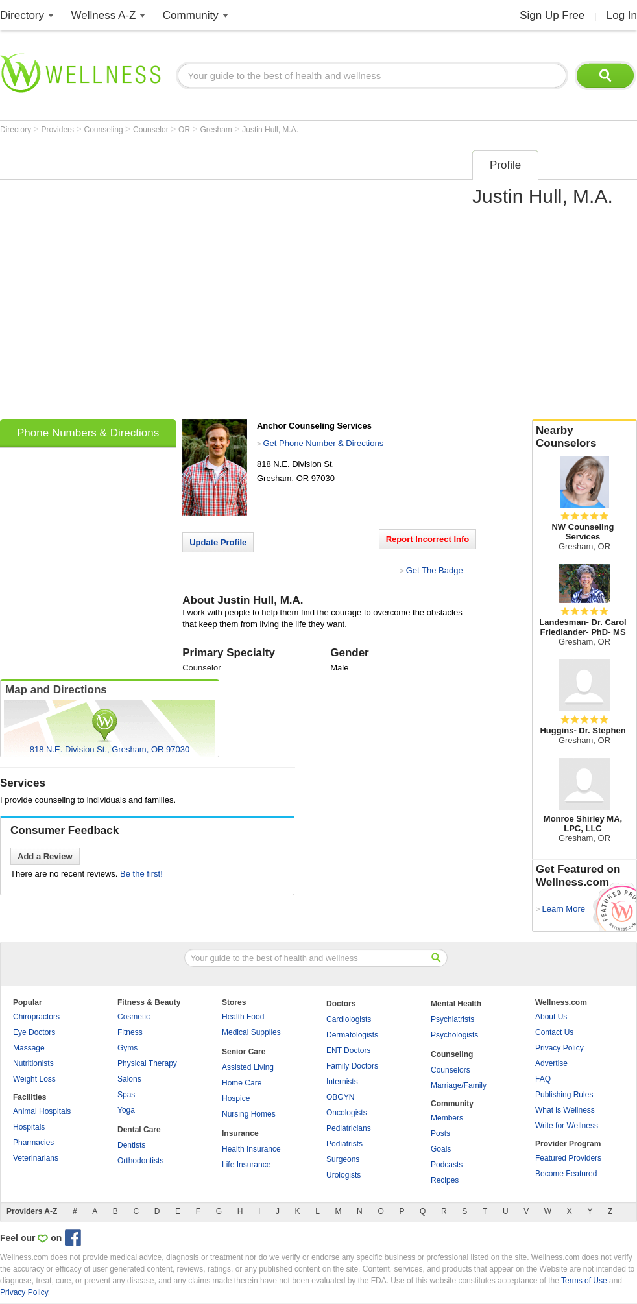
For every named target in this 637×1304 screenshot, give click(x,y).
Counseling (104, 129)
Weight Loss (34, 1079)
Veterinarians (35, 1158)
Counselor (152, 129)
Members (447, 1117)
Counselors (450, 1069)
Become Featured (566, 1173)
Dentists (131, 1145)
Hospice (236, 1098)
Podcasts (447, 1164)
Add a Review (45, 856)
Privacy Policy (559, 1047)
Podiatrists (344, 1143)
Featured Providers (568, 1158)
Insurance (240, 1133)
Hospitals (29, 1127)
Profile (505, 165)
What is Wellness (565, 1110)
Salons (129, 1079)
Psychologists (454, 1034)
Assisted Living (248, 1067)
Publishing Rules (564, 1094)
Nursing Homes (249, 1114)
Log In (622, 15)
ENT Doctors (348, 1050)
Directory (22, 15)
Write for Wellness (566, 1125)
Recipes (445, 1180)
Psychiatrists (452, 1019)
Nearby (584, 437)
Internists (342, 1081)
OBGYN (340, 1097)
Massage (29, 1047)
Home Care (241, 1082)
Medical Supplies (251, 1032)
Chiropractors (36, 1016)
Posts (440, 1133)
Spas (126, 1094)
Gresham (217, 129)
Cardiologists (348, 1019)
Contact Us (554, 1032)
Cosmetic (133, 1016)
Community (191, 15)
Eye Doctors (34, 1032)
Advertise (551, 1063)
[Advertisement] (136, 280)
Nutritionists (33, 1063)
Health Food (243, 1016)
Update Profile (217, 542)
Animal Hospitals (42, 1111)
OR (185, 129)
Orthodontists (140, 1160)
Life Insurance (246, 1164)
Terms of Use (584, 1280)
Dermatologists (352, 1034)
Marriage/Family (459, 1085)
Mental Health (456, 1003)
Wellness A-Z (103, 15)
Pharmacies (33, 1142)
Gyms (127, 1047)
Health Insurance (251, 1149)
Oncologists (346, 1112)
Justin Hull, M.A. (270, 129)
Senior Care (243, 1051)
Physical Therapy (147, 1063)
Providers (58, 129)
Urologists (343, 1175)
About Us (551, 1016)
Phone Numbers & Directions (88, 433)
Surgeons (342, 1159)
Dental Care (139, 1129)
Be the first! (141, 874)
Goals (441, 1149)
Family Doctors (352, 1066)
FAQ (543, 1079)
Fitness (130, 1032)
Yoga (126, 1110)
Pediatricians (348, 1128)
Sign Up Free (552, 15)
